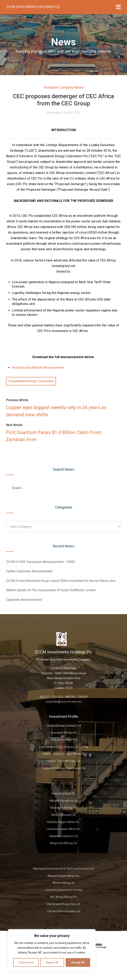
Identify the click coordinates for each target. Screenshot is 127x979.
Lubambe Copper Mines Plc (63, 829)
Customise (26, 962)
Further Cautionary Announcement (29, 571)
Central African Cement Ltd (63, 725)
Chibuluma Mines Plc (64, 739)
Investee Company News (64, 87)
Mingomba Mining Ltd (63, 843)
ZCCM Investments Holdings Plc (33, 7)
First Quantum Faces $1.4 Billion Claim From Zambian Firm (53, 436)
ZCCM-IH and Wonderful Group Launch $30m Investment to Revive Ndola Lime (60, 581)
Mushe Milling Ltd (63, 882)
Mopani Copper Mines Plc (63, 875)
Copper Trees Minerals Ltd (63, 761)
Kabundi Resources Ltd (63, 800)
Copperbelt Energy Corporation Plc (63, 768)
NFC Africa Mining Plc (63, 896)
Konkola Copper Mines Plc (63, 822)
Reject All (52, 962)
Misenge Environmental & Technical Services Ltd (63, 868)
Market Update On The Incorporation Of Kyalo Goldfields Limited (50, 590)
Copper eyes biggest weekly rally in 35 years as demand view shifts (56, 411)
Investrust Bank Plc (63, 793)
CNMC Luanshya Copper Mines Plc (63, 753)
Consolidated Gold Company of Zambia (63, 746)
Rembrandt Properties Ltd (63, 904)
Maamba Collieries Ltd (63, 836)
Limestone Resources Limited (63, 890)
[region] (52, 950)
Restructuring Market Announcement (38, 367)
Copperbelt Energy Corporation (32, 381)
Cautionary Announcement (24, 600)
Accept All (78, 962)
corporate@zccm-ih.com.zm (64, 701)
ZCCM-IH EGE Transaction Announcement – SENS (40, 562)
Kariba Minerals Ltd (63, 814)
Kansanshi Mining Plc (63, 807)
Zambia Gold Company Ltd (63, 911)
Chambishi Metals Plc (63, 732)
